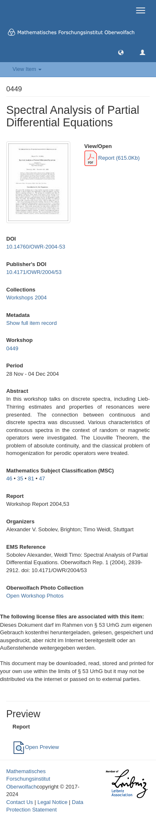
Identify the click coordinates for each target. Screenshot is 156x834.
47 (42, 478)
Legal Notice (52, 802)
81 (31, 478)
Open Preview (35, 747)
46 (9, 478)
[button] (121, 52)
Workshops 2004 (26, 297)
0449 (12, 348)
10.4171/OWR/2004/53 (34, 272)
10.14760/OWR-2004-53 (35, 247)
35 (20, 478)
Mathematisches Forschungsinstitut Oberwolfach (28, 779)
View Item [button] (27, 69)
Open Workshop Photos (35, 596)
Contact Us (19, 802)
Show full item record (31, 323)
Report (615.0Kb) (112, 158)
